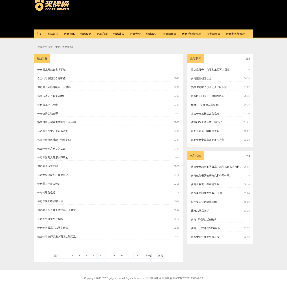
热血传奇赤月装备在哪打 (51, 96)
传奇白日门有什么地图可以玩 (207, 96)
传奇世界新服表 (235, 33)
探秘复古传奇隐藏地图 (204, 201)
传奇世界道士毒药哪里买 (205, 184)
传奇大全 (135, 33)
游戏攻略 (85, 33)
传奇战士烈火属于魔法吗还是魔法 (56, 210)
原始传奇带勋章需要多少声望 (207, 139)
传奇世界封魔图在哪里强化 (52, 174)
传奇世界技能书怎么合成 (205, 237)
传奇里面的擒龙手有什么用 (206, 193)
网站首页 (52, 33)
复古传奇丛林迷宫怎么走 (205, 113)
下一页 (148, 255)
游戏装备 (118, 33)
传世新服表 (213, 33)
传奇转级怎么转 (46, 192)
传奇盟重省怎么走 (201, 78)
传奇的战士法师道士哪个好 (206, 122)
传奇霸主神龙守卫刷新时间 (52, 130)
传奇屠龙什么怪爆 (47, 104)
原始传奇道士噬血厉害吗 (205, 130)
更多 (248, 58)
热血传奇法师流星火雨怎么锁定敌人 (57, 236)
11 (138, 255)
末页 (160, 255)
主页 (39, 33)
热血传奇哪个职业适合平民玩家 (209, 87)
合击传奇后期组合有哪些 (51, 78)
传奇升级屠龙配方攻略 (50, 218)
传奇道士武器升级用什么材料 (54, 87)
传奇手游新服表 (191, 33)
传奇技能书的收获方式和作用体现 (210, 175)
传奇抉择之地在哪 (47, 113)
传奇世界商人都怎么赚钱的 (52, 157)
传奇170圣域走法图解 (203, 219)
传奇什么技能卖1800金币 (205, 228)
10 (129, 255)
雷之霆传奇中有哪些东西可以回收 (210, 69)
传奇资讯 (69, 33)
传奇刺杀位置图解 (47, 166)
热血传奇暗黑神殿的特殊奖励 (54, 139)
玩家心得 (102, 33)
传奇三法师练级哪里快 (50, 201)
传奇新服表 (169, 33)
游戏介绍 (151, 33)
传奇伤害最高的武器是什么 (52, 227)
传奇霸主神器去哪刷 (48, 183)
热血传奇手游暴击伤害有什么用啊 (56, 122)
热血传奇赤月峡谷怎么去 (51, 148)
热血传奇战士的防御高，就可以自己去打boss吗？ (217, 166)
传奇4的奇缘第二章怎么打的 (207, 104)
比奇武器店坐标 (200, 210)
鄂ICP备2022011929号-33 (188, 278)
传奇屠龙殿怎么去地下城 (51, 69)
